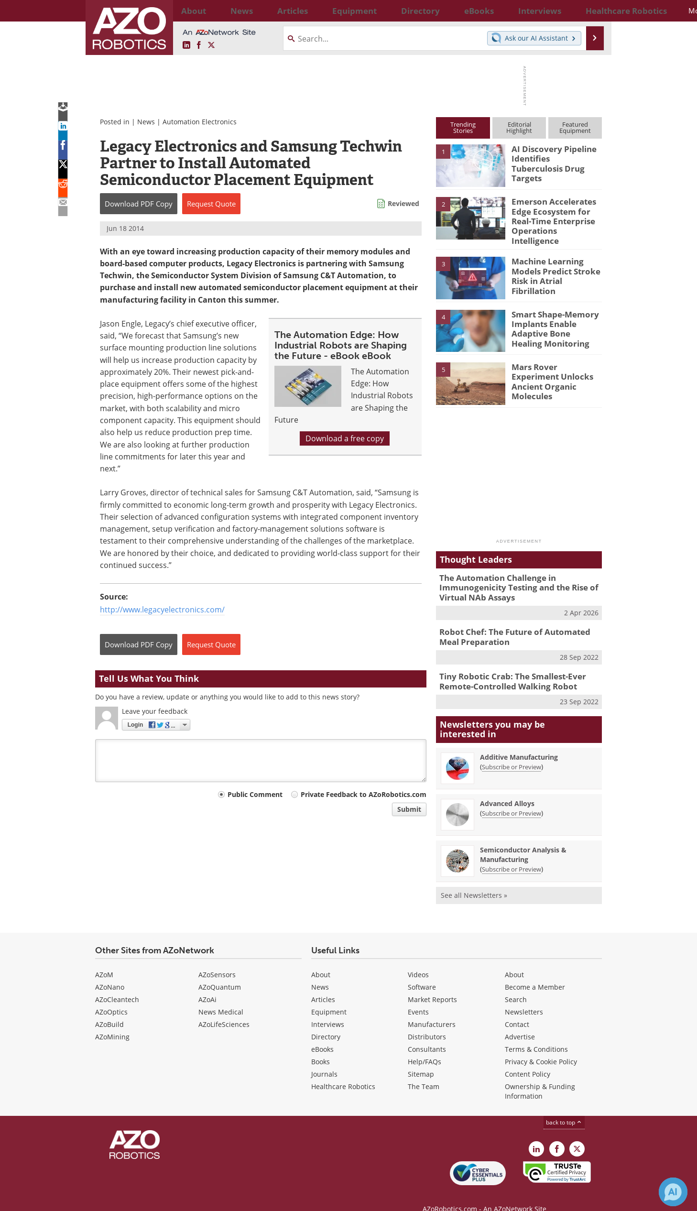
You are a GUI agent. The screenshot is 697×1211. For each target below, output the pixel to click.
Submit (409, 809)
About (320, 959)
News (146, 121)
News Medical (220, 996)
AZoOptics (111, 996)
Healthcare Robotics (343, 1071)
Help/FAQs (424, 1046)
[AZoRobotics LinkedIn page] (186, 45)
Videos (418, 959)
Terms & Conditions (536, 1033)
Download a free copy (344, 438)
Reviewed (403, 203)
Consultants (427, 1033)
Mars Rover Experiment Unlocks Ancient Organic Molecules (556, 368)
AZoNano (109, 971)
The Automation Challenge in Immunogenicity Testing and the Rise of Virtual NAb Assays (511, 579)
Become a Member (535, 971)
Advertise (520, 1021)
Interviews (327, 1009)
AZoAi (207, 984)
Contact (517, 1009)
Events (418, 996)
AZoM (104, 959)
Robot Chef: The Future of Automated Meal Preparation (517, 625)
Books (320, 1046)
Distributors (427, 1021)
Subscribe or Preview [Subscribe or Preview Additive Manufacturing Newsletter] (511, 751)
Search (516, 984)
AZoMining (112, 1021)
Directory (325, 1021)
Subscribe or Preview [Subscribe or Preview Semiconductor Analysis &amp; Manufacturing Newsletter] (511, 854)
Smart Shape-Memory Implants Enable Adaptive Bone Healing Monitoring (553, 320)
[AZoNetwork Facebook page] (199, 45)
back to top (564, 1107)
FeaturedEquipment (575, 127)
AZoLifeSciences (224, 1009)
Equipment (329, 996)
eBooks (322, 1033)
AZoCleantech (117, 984)
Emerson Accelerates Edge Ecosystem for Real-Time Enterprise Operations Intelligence (556, 214)
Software (422, 971)
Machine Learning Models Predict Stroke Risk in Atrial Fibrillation (556, 263)
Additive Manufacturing (519, 741)
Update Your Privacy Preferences (167, 1198)
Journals (324, 1058)
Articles (323, 984)
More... (591, 10)
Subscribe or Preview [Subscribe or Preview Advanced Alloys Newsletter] (511, 798)
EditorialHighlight (519, 127)
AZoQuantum (219, 971)
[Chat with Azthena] (673, 1192)
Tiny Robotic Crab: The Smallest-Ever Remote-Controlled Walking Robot (505, 668)
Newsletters (524, 996)
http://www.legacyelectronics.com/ (162, 609)
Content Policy (527, 1058)
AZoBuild (109, 1009)
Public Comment (255, 794)
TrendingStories (463, 127)
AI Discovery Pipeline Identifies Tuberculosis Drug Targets (553, 157)
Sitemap (421, 1058)
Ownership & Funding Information (540, 1076)
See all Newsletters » (474, 879)
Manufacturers (432, 1009)
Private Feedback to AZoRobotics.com (363, 794)
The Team (423, 1071)
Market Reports (432, 984)
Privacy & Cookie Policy (541, 1046)
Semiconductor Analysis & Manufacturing (523, 839)
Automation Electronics (200, 121)
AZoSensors (217, 959)
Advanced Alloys (507, 788)
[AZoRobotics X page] (211, 45)
